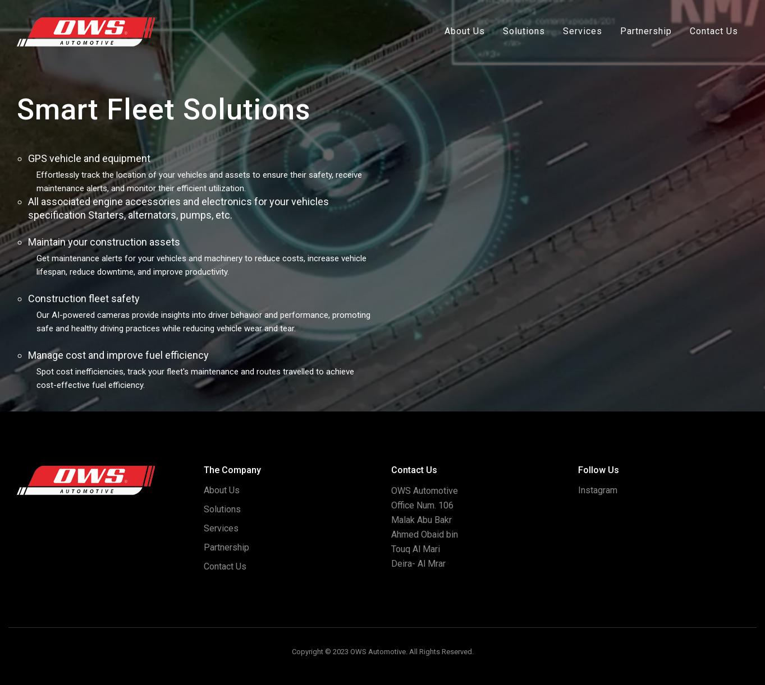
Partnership (646, 31)
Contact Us (714, 31)
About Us (465, 31)
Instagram (597, 490)
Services (582, 31)
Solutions (524, 31)
